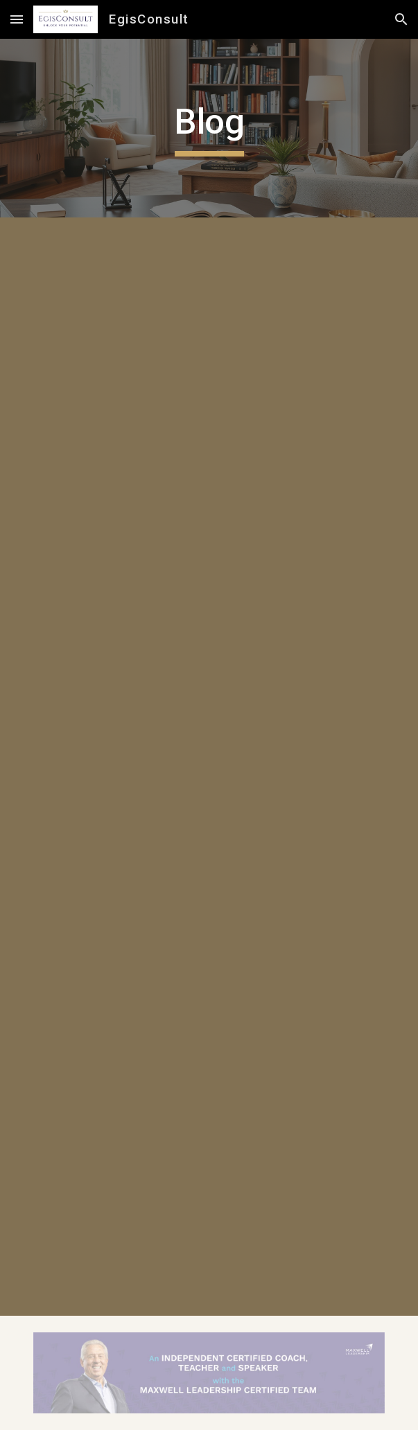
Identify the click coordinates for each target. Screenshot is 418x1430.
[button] (16, 19)
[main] (209, 128)
